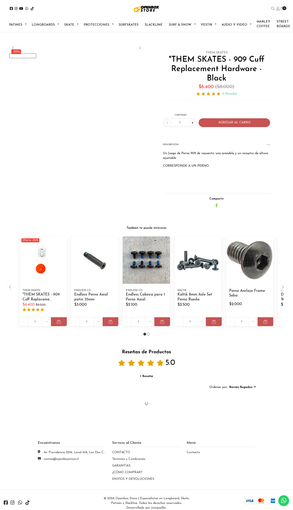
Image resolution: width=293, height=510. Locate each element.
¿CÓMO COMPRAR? (127, 476)
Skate (69, 24)
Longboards (43, 24)
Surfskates (128, 24)
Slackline (154, 24)
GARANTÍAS (121, 470)
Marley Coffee (263, 24)
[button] (144, 338)
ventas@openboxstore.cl (61, 463)
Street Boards (283, 24)
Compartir (216, 198)
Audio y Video (234, 24)
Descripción (216, 144)
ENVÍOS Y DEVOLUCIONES (133, 483)
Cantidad (181, 115)
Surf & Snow (180, 24)
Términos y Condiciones (128, 463)
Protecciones (96, 24)
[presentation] (12, 48)
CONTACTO (121, 456)
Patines (15, 24)
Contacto (193, 456)
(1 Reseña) (229, 93)
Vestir (206, 24)
